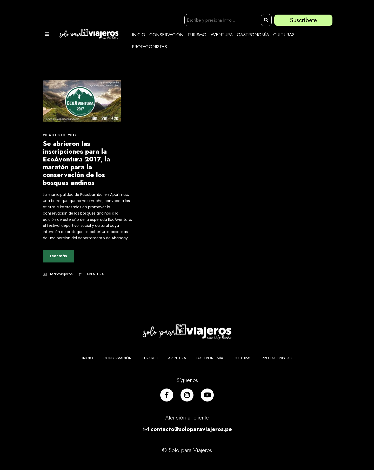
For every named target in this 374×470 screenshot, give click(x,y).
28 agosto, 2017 (60, 135)
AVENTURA (222, 35)
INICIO (138, 35)
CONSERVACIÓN (166, 35)
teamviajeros (61, 274)
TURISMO (197, 35)
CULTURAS (284, 35)
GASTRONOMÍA (253, 35)
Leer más (58, 256)
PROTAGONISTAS (149, 46)
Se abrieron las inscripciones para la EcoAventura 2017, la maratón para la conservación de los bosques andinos (76, 163)
